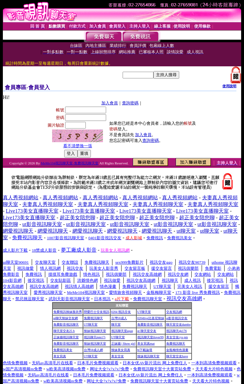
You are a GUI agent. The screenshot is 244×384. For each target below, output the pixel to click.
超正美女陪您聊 (77, 217)
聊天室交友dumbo (178, 324)
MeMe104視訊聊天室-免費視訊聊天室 (69, 163)
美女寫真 (59, 356)
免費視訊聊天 (93, 318)
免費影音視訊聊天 (66, 324)
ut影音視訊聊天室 (42, 224)
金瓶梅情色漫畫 (177, 350)
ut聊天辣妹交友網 (65, 318)
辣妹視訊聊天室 (95, 331)
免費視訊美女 (62, 350)
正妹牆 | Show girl (123, 343)
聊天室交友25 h (64, 331)
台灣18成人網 (93, 350)
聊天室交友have (177, 356)
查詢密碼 (130, 103)
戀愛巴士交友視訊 (96, 312)
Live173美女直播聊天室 (32, 211)
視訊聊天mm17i (94, 337)
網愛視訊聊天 (18, 231)
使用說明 (229, 86)
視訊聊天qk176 (176, 331)
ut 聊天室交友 (146, 331)
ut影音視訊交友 (177, 318)
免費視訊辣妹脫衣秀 (67, 312)
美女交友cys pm (177, 337)
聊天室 (116, 324)
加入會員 (109, 103)
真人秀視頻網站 (20, 197)
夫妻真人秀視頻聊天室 (47, 204)
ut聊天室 (186, 231)
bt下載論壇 (144, 350)
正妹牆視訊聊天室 (66, 337)
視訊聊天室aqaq (122, 331)
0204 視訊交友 (121, 312)
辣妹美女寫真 (120, 350)
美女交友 (117, 356)
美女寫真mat (146, 343)
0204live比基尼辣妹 (150, 318)
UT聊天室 (144, 312)
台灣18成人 (119, 318)
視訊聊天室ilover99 (150, 337)
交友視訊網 (174, 312)
